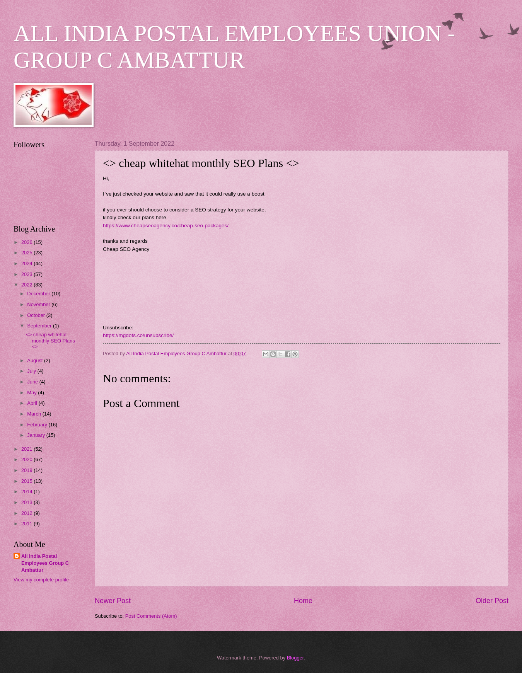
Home (303, 601)
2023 (27, 274)
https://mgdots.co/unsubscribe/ (138, 335)
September (40, 326)
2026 (27, 242)
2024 (27, 263)
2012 (27, 513)
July (32, 371)
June (33, 382)
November (39, 304)
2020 (27, 459)
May (32, 392)
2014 (27, 491)
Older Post (492, 601)
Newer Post (113, 601)
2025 (27, 253)
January (36, 435)
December (39, 293)
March (34, 414)
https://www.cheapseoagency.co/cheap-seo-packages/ (166, 225)
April (32, 403)
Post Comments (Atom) (151, 616)
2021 (27, 449)
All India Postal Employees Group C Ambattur (45, 563)
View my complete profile (41, 580)
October (36, 315)
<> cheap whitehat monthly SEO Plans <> (50, 340)
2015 (27, 481)
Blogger (295, 658)
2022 (27, 285)
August (35, 360)
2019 (27, 470)
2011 (27, 523)
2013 (27, 502)
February (37, 425)
